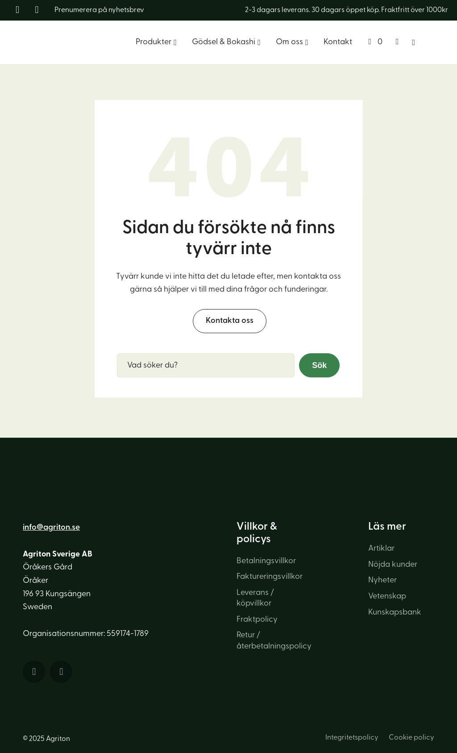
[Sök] (414, 42)
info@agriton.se (51, 527)
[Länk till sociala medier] (19, 10)
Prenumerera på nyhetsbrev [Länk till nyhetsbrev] (99, 10)
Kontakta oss (229, 321)
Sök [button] (319, 365)
